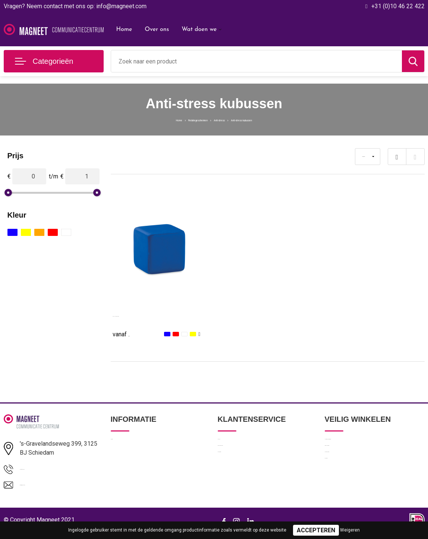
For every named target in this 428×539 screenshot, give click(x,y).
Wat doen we (199, 29)
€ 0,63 (129, 333)
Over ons (157, 29)
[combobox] (256, 61)
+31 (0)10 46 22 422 (398, 6)
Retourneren (233, 476)
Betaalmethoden (238, 460)
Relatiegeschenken (178, 119)
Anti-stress (222, 119)
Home (124, 29)
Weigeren (350, 530)
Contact (227, 444)
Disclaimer (337, 492)
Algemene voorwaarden (354, 444)
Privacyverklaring (345, 460)
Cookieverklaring (345, 476)
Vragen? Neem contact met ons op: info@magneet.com (75, 6)
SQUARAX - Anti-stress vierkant (155, 314)
